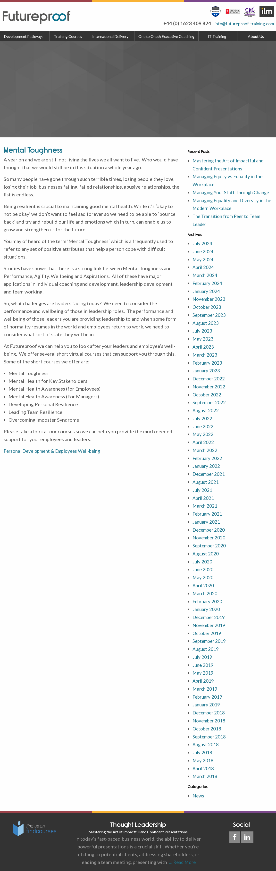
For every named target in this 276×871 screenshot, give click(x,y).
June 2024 (203, 257)
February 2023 (208, 366)
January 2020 (207, 607)
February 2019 (208, 692)
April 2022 (204, 443)
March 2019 (205, 684)
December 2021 (210, 474)
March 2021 (205, 506)
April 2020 (204, 583)
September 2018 (210, 731)
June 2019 (203, 661)
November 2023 (210, 304)
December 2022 (210, 381)
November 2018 (210, 715)
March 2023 (205, 358)
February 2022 (208, 459)
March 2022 (205, 451)
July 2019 (203, 653)
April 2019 (204, 676)
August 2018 (206, 739)
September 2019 (210, 638)
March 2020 (205, 591)
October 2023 (208, 311)
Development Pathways (23, 36)
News (198, 789)
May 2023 (203, 342)
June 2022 (203, 428)
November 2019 (210, 622)
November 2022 (210, 389)
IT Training (217, 36)
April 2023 (204, 350)
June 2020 (203, 568)
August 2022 (206, 412)
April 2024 (204, 273)
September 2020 (210, 544)
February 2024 (208, 288)
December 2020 (210, 529)
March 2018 (205, 770)
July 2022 (203, 420)
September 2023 (210, 319)
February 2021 (208, 513)
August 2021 (206, 482)
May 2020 (203, 575)
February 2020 (208, 599)
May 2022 (203, 436)
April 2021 (204, 498)
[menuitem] (25, 36)
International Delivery (110, 36)
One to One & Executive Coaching (166, 36)
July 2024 (203, 249)
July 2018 (203, 746)
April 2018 (204, 762)
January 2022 (207, 467)
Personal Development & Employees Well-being (56, 451)
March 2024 (205, 280)
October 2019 (208, 630)
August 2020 (206, 552)
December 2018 (210, 708)
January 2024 (207, 296)
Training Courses (68, 36)
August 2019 (206, 645)
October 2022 (208, 397)
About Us (256, 36)
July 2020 (203, 560)
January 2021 (207, 521)
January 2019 (207, 700)
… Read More (181, 855)
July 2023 (203, 335)
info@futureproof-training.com (240, 23)
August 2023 (206, 327)
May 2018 (203, 754)
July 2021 (203, 490)
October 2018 (208, 723)
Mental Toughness (33, 150)
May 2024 (203, 265)
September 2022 (210, 405)
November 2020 (210, 537)
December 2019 (210, 614)
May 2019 (203, 669)
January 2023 (207, 374)
